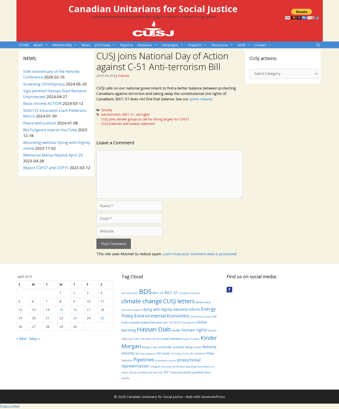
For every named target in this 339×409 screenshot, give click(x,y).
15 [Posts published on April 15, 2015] (61, 310)
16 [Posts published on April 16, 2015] (75, 310)
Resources (223, 44)
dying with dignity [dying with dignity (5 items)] (157, 309)
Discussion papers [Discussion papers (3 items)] (131, 309)
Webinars (148, 44)
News (85, 45)
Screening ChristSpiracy (44, 84)
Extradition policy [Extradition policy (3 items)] (200, 316)
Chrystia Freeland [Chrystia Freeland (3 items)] (189, 293)
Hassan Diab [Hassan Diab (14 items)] (154, 329)
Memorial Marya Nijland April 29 (53, 155)
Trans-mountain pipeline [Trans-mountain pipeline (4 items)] (186, 372)
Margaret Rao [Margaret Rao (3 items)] (150, 347)
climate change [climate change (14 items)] (141, 301)
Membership (65, 44)
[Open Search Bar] (318, 44)
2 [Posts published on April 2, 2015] (74, 293)
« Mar (21, 338)
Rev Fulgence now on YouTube (50, 129)
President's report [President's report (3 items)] (165, 360)
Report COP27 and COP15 (46, 167)
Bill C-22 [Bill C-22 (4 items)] (158, 293)
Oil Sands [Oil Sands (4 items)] (163, 353)
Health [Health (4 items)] (176, 330)
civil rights (143, 114)
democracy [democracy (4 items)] (203, 302)
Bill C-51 (128, 114)
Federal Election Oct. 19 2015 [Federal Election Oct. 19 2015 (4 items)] (160, 322)
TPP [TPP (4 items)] (166, 372)
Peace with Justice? (39, 123)
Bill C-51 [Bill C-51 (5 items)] (171, 292)
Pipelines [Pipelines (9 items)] (143, 359)
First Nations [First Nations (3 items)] (188, 322)
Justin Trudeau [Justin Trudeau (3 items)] (191, 338)
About (42, 44)
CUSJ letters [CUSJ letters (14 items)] (179, 301)
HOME (24, 45)
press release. (201, 99)
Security (106, 110)
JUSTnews (106, 44)
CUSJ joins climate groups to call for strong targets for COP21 (145, 119)
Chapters (198, 44)
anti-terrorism (111, 114)
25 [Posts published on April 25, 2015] (102, 318)
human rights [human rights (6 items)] (194, 330)
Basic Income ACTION (42, 103)
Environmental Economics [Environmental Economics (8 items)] (161, 316)
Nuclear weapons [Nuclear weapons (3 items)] (145, 353)
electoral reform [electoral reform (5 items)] (186, 309)
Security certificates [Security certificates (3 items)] (173, 366)
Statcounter (10, 406)
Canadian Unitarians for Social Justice (153, 8)
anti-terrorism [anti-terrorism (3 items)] (129, 293)
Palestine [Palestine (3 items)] (200, 353)
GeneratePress (213, 396)
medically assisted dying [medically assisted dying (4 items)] (175, 347)
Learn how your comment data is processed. (200, 253)
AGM (245, 44)
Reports (126, 45)
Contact (264, 44)
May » (35, 338)
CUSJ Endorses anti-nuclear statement (128, 124)
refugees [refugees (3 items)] (155, 366)
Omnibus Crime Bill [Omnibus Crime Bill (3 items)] (182, 353)
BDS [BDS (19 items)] (145, 291)
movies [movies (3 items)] (197, 347)
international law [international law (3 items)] (150, 338)
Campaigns (174, 44)
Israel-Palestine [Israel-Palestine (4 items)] (171, 339)
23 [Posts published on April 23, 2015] (75, 318)
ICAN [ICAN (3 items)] (136, 338)
